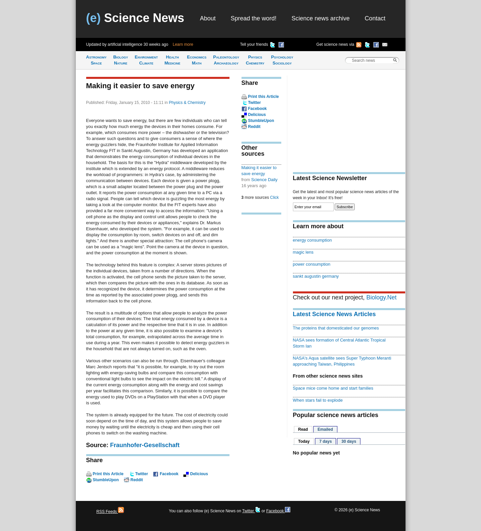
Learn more (183, 44)
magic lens (303, 252)
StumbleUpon (106, 480)
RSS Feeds (110, 511)
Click (274, 197)
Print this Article (108, 474)
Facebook (169, 474)
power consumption (312, 264)
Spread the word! (254, 18)
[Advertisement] (262, 323)
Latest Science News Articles (334, 314)
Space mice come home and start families (333, 388)
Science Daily (264, 179)
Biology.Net (381, 297)
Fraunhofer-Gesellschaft (145, 445)
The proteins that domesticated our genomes (336, 327)
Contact (375, 18)
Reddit (137, 480)
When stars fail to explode (318, 400)
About (208, 18)
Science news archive (321, 18)
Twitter (141, 474)
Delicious (199, 474)
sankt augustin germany (316, 276)
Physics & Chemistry (187, 102)
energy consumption (312, 240)
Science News (135, 18)
